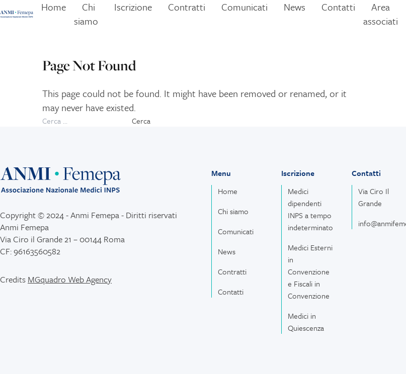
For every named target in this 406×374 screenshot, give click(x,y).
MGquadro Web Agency (70, 279)
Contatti (230, 291)
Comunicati (236, 231)
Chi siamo (233, 211)
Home (227, 191)
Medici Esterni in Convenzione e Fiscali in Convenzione (310, 271)
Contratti (232, 271)
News (226, 251)
